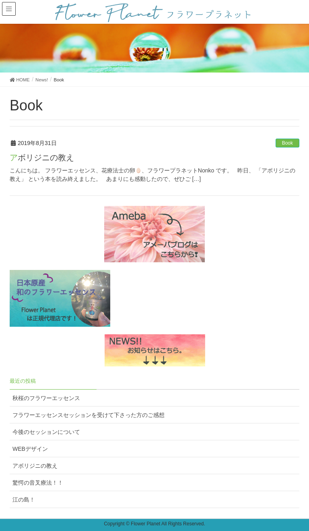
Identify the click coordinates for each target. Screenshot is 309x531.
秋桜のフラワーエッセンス (46, 398)
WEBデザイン (30, 449)
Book (287, 143)
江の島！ (23, 499)
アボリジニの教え (42, 157)
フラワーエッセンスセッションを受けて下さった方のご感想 (88, 415)
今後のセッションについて (46, 432)
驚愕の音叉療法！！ (37, 482)
